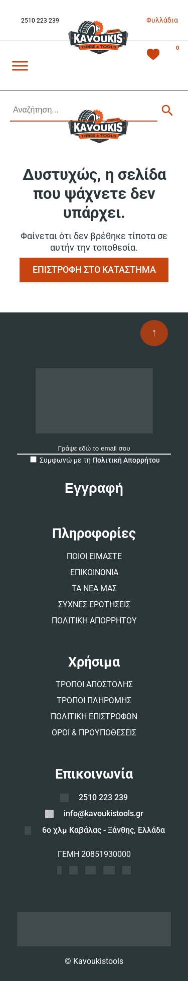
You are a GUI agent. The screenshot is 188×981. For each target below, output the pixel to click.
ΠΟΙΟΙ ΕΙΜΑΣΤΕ (94, 556)
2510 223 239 (40, 20)
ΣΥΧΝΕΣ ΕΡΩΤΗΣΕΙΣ (94, 604)
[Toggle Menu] (20, 65)
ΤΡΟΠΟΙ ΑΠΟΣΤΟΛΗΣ (94, 684)
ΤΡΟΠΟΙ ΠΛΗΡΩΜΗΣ (94, 700)
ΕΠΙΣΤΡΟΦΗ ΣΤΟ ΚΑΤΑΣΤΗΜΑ (94, 269)
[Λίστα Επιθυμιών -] (153, 56)
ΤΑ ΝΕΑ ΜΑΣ (94, 588)
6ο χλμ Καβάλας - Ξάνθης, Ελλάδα (103, 830)
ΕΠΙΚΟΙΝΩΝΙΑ (94, 572)
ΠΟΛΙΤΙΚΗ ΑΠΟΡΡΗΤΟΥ (94, 620)
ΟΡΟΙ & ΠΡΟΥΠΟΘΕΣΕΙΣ (94, 732)
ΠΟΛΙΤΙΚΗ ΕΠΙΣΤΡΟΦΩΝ (94, 716)
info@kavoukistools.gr (103, 813)
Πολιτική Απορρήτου (126, 460)
